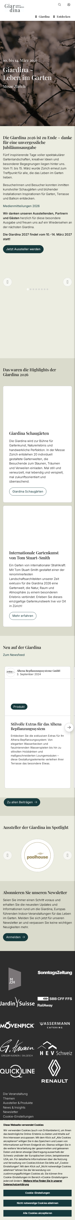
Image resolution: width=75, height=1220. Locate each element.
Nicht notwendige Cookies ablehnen (37, 1203)
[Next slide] (67, 855)
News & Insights (14, 1107)
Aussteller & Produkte (18, 1103)
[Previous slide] (7, 282)
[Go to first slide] (67, 282)
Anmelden (13, 937)
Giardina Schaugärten (27, 491)
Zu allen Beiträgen (20, 802)
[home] (14, 8)
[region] (37, 1170)
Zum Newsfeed (14, 655)
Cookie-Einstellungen (18, 1116)
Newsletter (10, 1112)
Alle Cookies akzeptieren (37, 1213)
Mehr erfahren (22, 616)
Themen (9, 1098)
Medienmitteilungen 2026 (21, 206)
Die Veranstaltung (15, 1094)
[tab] (28, 289)
